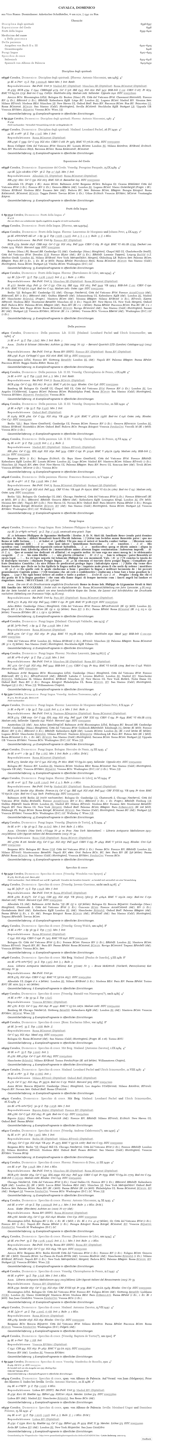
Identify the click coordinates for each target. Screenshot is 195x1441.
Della (17, 38)
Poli (35, 285)
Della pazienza (48, 477)
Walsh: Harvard (24, 247)
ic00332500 (85, 355)
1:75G (48, 930)
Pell (98, 90)
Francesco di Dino (83, 1162)
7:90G (37, 1134)
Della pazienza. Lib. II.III (58, 332)
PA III (18, 697)
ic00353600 (84, 1348)
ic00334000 (25, 419)
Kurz (19, 1394)
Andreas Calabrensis (86, 1130)
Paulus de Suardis (97, 957)
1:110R (39, 481)
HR (9, 141)
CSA (59, 285)
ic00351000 (91, 1217)
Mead (118, 633)
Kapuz (21, 1118)
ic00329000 (113, 141)
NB (61, 109)
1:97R (42, 277)
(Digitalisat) (67, 86)
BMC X (91, 1423)
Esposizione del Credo (52, 167)
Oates (5, 247)
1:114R (40, 888)
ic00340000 (135, 762)
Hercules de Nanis (77, 749)
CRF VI (60, 489)
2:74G (38, 133)
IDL (34, 451)
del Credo (16, 27)
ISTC (120, 93)
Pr (144, 90)
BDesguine (86, 734)
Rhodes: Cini (85, 384)
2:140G (67, 236)
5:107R (37, 443)
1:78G (44, 753)
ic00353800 (110, 1394)
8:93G (45, 408)
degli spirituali (18, 24)
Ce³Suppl (31, 355)
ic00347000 (106, 1082)
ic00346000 (65, 1056)
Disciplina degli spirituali (53, 77)
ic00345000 (57, 1034)
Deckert (141, 244)
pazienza (11, 42)
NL (120, 727)
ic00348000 (82, 1114)
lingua (10, 52)
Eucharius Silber (80, 1022)
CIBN (130, 90)
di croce (13, 56)
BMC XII (53, 180)
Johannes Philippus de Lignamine (82, 527)
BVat (102, 388)
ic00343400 (81, 938)
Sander (25, 244)
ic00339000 (84, 720)
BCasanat (123, 609)
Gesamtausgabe (14, 49)
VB (106, 285)
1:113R (53, 1106)
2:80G (36, 340)
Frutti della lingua (12, 31)
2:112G (38, 1415)
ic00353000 (145, 1287)
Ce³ (62, 90)
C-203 (69, 665)
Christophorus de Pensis (98, 372)
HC (9, 665)
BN (57, 363)
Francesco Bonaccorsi (82, 477)
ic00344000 (113, 1006)
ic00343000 (56, 900)
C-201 (122, 90)
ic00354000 (137, 1423)
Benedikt (66, 359)
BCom (94, 907)
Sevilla (49, 1381)
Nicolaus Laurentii (77, 653)
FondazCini (42, 394)
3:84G (48, 997)
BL (97, 100)
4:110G (40, 1311)
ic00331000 (54, 247)
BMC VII (57, 938)
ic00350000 (116, 1143)
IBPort (45, 1394)
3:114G (50, 277)
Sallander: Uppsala (99, 93)
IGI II (17, 1365)
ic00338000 (31, 668)
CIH (49, 897)
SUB (46, 254)
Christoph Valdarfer (80, 621)
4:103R (51, 625)
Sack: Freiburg (46, 793)
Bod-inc (31, 93)
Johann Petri (116, 232)
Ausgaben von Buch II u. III (21, 45)
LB (132, 106)
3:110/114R (41, 82)
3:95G (46, 1415)
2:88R (39, 1026)
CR (9, 1143)
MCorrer (17, 1013)
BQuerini (28, 109)
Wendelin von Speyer (89, 873)
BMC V (57, 384)
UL (149, 103)
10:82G (48, 826)
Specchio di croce (51, 873)
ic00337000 (14, 637)
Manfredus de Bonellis (88, 1361)
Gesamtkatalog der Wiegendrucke (23, 1435)
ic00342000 (14, 845)
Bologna (60, 749)
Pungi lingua (46, 527)
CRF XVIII (113, 790)
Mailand (75, 129)
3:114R (31, 1166)
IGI (87, 90)
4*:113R (46, 657)
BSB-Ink (113, 90)
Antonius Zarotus (97, 1048)
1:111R (58, 236)
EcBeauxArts (126, 807)
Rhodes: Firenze (44, 790)
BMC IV (80, 602)
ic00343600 (85, 977)
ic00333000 (112, 384)
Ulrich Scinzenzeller (133, 332)
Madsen (77, 93)
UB (23, 724)
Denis (31, 697)
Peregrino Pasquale (91, 167)
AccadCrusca (136, 292)
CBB (39, 244)
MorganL (57, 807)
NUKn (5, 1295)
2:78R (33, 1340)
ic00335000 (23, 454)
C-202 (132, 285)
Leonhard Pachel (92, 129)
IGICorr (60, 1394)
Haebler (31, 1394)
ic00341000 (73, 793)
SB (53, 103)
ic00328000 (130, 93)
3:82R (41, 1275)
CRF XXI (88, 717)
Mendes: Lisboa (83, 1394)
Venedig (72, 167)
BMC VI (6, 93)
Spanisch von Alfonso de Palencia (25, 63)
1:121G (43, 1386)
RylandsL (28, 298)
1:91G (49, 962)
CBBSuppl (46, 90)
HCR (20, 90)
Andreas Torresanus (79, 694)
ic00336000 (28, 492)
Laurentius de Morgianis (88, 232)
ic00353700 (35, 1365)
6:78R (48, 1311)
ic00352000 (81, 1249)
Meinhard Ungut (122, 1407)
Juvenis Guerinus (84, 884)
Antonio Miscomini (94, 77)
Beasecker (69, 180)
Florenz (76, 77)
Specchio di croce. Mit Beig (55, 1048)
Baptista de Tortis (78, 822)
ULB (52, 849)
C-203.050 (17, 1178)
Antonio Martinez (66, 1381)
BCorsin (27, 106)
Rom (58, 527)
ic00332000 (97, 288)
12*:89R (56, 171)
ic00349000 (75, 1178)
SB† (19, 423)
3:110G (36, 1052)
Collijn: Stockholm (55, 93)
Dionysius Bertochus (96, 404)
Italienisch (11, 59)
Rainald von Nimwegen (88, 993)
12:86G (39, 1074)
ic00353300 (78, 1319)
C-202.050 (145, 633)
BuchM (141, 254)
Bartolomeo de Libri (85, 273)
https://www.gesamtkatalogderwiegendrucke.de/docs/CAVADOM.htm (69, 1435)
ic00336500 (111, 602)
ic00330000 (93, 180)
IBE (75, 90)
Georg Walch (82, 925)
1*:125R (55, 531)
